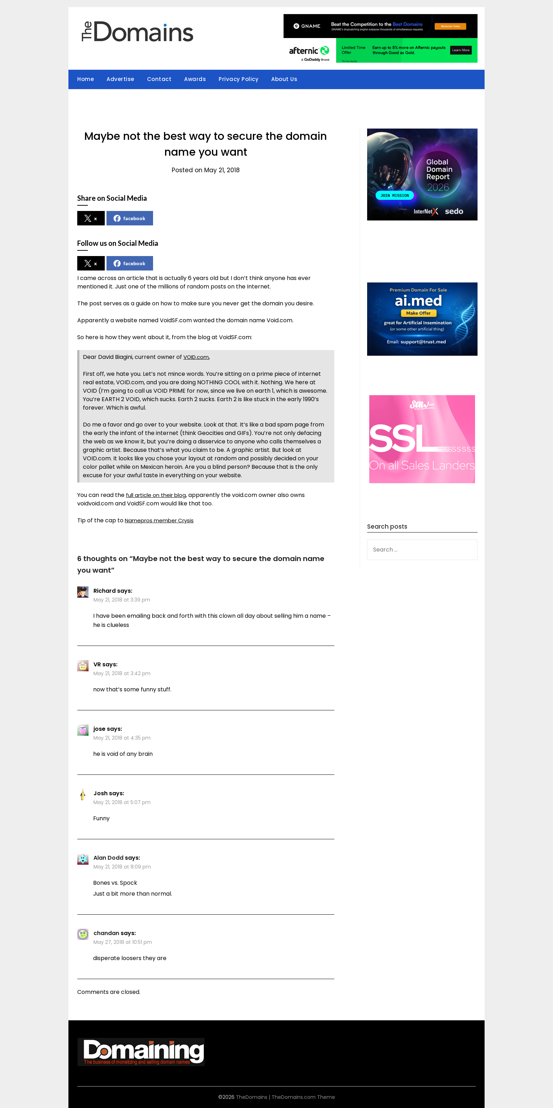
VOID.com (197, 357)
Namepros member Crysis (161, 520)
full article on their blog (158, 495)
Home (85, 79)
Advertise (120, 79)
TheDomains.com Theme (303, 1097)
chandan (106, 933)
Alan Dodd (108, 858)
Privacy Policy (239, 79)
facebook (129, 218)
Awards (195, 79)
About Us (284, 79)
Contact (159, 79)
